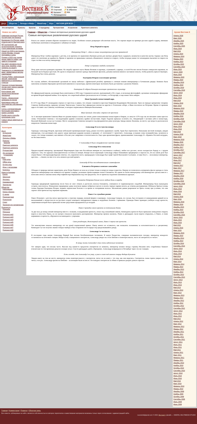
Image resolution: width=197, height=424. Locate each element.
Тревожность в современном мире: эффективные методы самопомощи (13, 72)
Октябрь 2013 (178, 275)
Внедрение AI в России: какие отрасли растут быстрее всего (13, 41)
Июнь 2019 (177, 98)
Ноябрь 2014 (178, 241)
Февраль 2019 (178, 108)
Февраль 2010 (178, 386)
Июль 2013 (177, 282)
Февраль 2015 (178, 233)
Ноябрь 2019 (178, 85)
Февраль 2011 (178, 358)
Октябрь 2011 (178, 337)
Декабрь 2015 (178, 207)
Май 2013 (177, 288)
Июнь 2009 (177, 404)
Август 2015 (177, 217)
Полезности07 (8, 228)
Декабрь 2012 (178, 301)
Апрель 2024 (178, 54)
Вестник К (162, 415)
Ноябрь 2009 (178, 394)
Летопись (6, 180)
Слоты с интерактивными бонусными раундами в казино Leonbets (11, 111)
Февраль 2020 (178, 77)
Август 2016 (177, 186)
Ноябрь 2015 (178, 210)
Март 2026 (177, 38)
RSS (68, 12)
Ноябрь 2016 (178, 178)
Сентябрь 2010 (179, 371)
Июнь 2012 (177, 316)
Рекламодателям (59, 15)
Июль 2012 (177, 314)
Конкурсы (6, 170)
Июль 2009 (177, 402)
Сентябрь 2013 (179, 277)
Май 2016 (177, 194)
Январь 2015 (178, 236)
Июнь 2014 (177, 254)
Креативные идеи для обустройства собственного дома (12, 104)
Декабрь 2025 (178, 41)
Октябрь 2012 (178, 306)
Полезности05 (8, 222)
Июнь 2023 (177, 69)
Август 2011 (177, 342)
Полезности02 (8, 215)
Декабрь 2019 (178, 82)
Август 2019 (177, 93)
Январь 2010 (178, 389)
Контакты (57, 12)
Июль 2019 (177, 95)
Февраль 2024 (178, 56)
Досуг (3, 23)
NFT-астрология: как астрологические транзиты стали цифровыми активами (12, 46)
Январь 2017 (178, 173)
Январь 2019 (178, 111)
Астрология (72, 28)
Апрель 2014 (178, 259)
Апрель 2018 (178, 134)
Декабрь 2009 (178, 391)
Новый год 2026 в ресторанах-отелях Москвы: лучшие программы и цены (13, 53)
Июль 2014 (177, 251)
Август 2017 (177, 155)
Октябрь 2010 (178, 368)
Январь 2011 (178, 360)
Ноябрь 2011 (178, 334)
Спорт (5, 202)
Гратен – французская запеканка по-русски (10, 99)
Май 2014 (177, 256)
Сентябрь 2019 (179, 90)
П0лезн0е (6, 209)
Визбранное (72, 10)
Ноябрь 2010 (178, 365)
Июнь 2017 (177, 160)
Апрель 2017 (178, 165)
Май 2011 (177, 350)
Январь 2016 (178, 204)
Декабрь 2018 (178, 114)
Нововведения (8, 182)
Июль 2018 (177, 127)
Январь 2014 (178, 267)
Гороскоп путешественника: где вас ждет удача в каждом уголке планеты (12, 87)
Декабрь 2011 (178, 332)
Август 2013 (177, 280)
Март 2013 (177, 293)
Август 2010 (177, 373)
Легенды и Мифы (27, 23)
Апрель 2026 (178, 36)
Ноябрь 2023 (178, 62)
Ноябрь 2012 (178, 303)
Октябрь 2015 (178, 212)
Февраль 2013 (178, 295)
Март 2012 (177, 324)
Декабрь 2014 (178, 238)
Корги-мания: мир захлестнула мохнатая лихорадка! (10, 93)
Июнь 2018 (177, 129)
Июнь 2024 (177, 49)
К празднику (44, 28)
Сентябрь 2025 (179, 46)
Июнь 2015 (177, 223)
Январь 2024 (178, 59)
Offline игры (7, 162)
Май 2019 (177, 101)
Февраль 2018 (178, 140)
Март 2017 (177, 168)
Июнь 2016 (177, 191)
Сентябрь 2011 (179, 339)
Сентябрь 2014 (179, 246)
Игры (51, 23)
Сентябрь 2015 (179, 215)
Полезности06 (8, 225)
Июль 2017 (177, 158)
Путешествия (58, 28)
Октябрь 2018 (178, 119)
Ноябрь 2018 (178, 116)
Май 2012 (177, 319)
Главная (57, 7)
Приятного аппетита (89, 28)
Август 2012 (177, 311)
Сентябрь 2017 (179, 152)
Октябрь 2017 (178, 150)
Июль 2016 (177, 189)
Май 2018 (177, 132)
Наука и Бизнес (8, 192)
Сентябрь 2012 (179, 308)
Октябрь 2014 (178, 243)
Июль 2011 (177, 345)
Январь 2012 (178, 329)
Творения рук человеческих (13, 205)
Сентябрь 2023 (179, 67)
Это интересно (8, 28)
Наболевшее (7, 189)
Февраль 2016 (178, 202)
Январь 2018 (178, 142)
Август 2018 (177, 124)
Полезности (6, 207)
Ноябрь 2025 (178, 43)
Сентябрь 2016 (179, 184)
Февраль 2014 (178, 264)
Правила (24, 411)
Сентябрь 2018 (179, 121)
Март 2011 (177, 355)
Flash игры (7, 159)
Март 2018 (177, 137)
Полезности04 (8, 220)
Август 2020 (177, 72)
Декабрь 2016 (178, 176)
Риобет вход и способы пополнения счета (10, 116)
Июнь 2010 (177, 378)
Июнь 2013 (177, 285)
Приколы (21, 28)
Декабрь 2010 (178, 363)
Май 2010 (177, 381)
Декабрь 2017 (178, 145)
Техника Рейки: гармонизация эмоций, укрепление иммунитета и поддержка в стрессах (13, 80)
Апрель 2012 (178, 321)
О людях (6, 194)
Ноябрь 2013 (178, 272)
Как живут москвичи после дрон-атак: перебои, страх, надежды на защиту (12, 66)
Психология (7, 200)
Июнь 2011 (177, 347)
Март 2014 (177, 262)
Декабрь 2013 (178, 269)
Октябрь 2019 (178, 88)
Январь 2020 (178, 80)
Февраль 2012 (178, 326)
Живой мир (41, 23)
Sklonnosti (6, 177)
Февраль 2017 (178, 171)
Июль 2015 (177, 220)
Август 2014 (177, 249)
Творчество (7, 185)
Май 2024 (177, 51)
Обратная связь (35, 411)
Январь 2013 (178, 298)
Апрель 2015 (178, 228)
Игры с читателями (10, 167)
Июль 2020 (177, 75)
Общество (13, 23)
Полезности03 (8, 217)
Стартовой (58, 10)
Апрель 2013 (178, 290)
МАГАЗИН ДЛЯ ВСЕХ (64, 23)
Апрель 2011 (178, 352)
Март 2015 (177, 230)
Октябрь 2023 (178, 64)
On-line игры (7, 165)
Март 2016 (177, 199)
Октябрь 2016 (178, 181)
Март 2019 (177, 106)
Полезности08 (8, 230)
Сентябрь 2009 (179, 399)
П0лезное (6, 212)
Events (5, 174)
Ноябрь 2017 (178, 147)
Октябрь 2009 (178, 397)
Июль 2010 (177, 376)
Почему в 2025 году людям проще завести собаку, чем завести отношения (12, 59)
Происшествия (8, 197)
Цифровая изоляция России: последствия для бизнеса (12, 37)
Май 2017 (177, 163)
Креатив (32, 28)
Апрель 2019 (178, 103)
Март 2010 (177, 384)
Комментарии (72, 7)
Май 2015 (177, 225)
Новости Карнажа (8, 172)
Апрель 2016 (178, 197)
